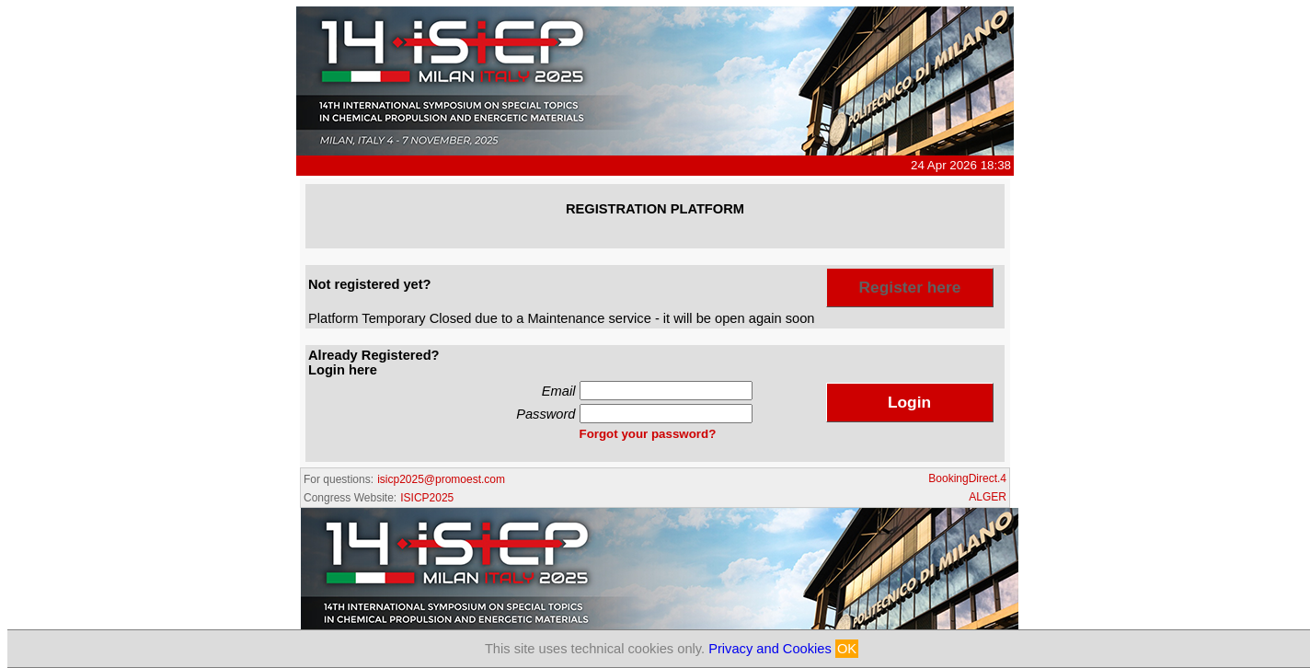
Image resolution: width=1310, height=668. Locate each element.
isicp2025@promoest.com (441, 479)
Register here (910, 287)
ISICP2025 (427, 497)
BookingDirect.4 (967, 478)
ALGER (987, 496)
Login (909, 402)
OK (846, 648)
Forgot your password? (648, 434)
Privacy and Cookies (770, 648)
